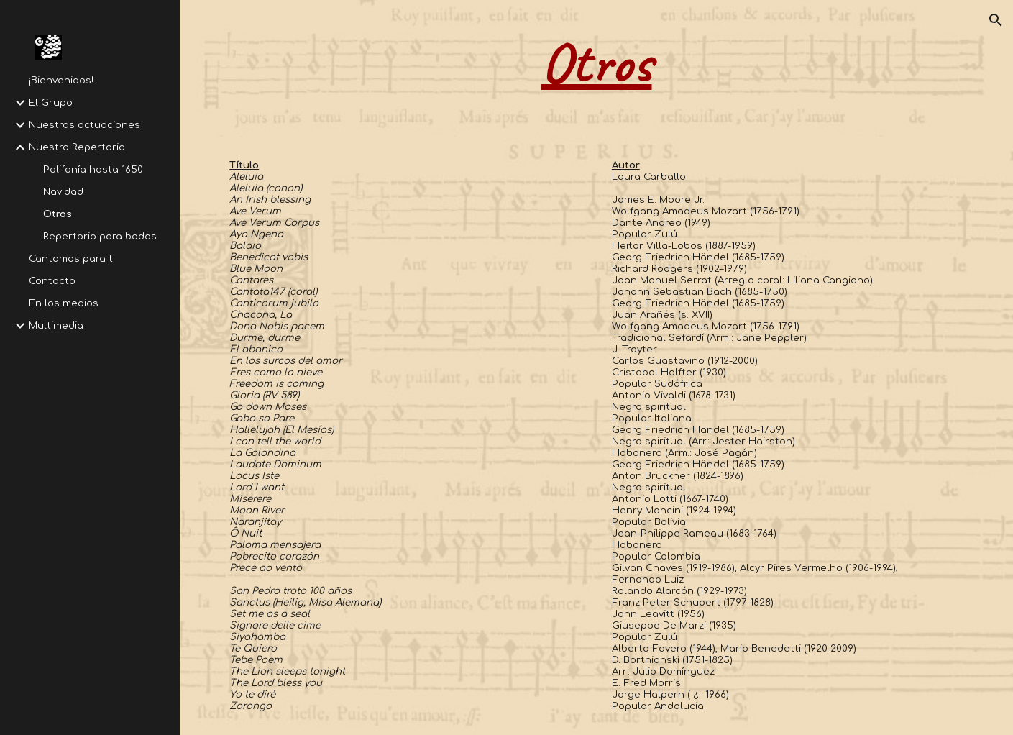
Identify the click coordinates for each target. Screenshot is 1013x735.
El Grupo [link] (51, 102)
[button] (995, 20)
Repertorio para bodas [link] (100, 236)
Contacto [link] (52, 280)
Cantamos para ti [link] (72, 258)
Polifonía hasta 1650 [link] (93, 169)
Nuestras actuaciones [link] (84, 124)
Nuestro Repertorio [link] (77, 147)
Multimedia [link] (56, 325)
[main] (596, 68)
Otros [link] (57, 214)
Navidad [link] (63, 191)
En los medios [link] (63, 303)
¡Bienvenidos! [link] (61, 80)
